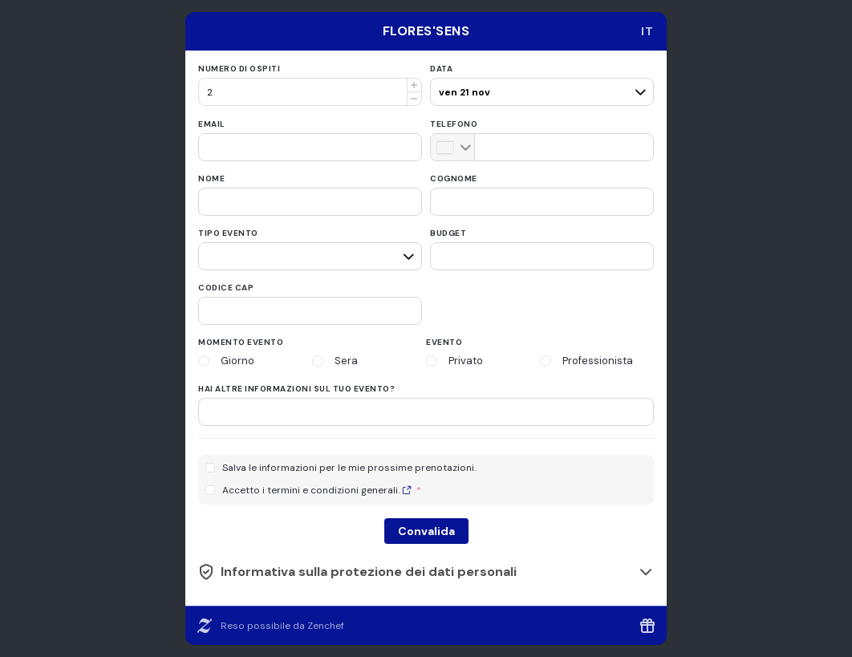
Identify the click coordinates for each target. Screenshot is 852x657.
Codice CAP (226, 287)
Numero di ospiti (239, 68)
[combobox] (647, 31)
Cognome (453, 178)
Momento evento (240, 342)
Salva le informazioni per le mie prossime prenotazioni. (349, 468)
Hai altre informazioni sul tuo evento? (296, 388)
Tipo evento (228, 233)
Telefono (453, 124)
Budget (448, 233)
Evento (444, 342)
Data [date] (441, 68)
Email (211, 124)
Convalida (426, 531)
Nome (211, 178)
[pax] (540, 85)
